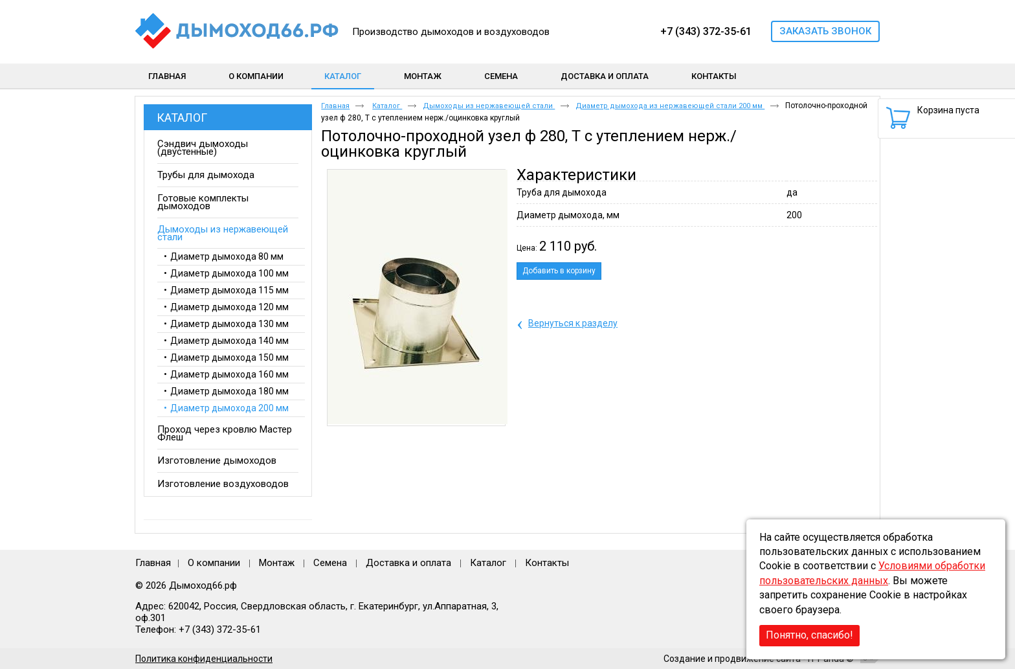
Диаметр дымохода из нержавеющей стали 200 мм (669, 106)
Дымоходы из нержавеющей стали (489, 106)
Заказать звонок (825, 31)
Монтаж (278, 563)
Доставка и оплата (408, 563)
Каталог (342, 76)
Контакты (547, 563)
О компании (214, 563)
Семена (330, 563)
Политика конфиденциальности (204, 658)
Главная (335, 106)
